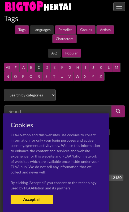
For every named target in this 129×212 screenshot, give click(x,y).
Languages (42, 29)
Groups (86, 29)
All (8, 67)
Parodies (65, 29)
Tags (21, 29)
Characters (64, 38)
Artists (105, 29)
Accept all (31, 199)
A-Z (54, 53)
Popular (71, 53)
